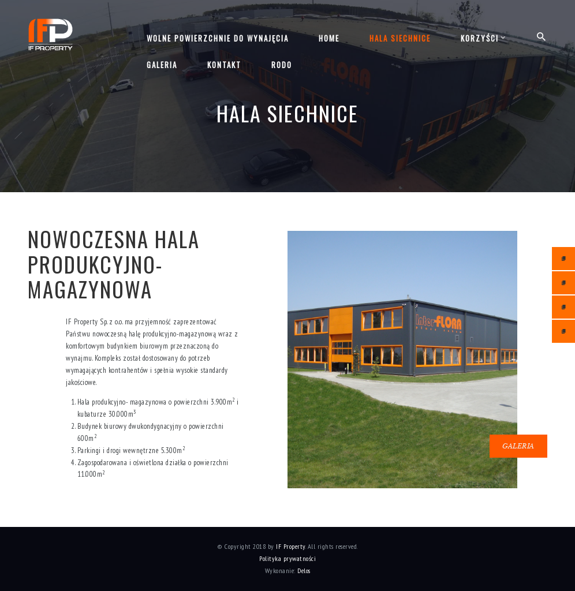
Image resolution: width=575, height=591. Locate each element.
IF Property (290, 546)
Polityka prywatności (287, 558)
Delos (304, 570)
